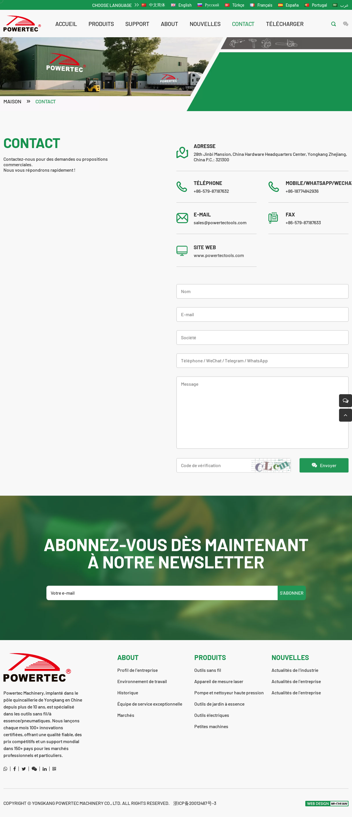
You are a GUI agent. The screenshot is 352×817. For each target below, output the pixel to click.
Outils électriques (211, 715)
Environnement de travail (142, 681)
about (169, 23)
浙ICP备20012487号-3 (194, 803)
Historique (127, 692)
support (137, 23)
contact (243, 23)
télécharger (285, 23)
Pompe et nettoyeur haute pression (229, 692)
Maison (12, 102)
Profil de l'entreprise (137, 670)
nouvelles (205, 23)
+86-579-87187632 (211, 191)
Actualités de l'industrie (295, 670)
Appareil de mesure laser (218, 681)
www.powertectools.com (219, 275)
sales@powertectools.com (220, 223)
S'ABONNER (292, 613)
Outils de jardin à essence (219, 703)
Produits (101, 23)
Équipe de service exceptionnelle (149, 703)
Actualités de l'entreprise (296, 681)
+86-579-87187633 (303, 223)
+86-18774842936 (302, 191)
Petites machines (211, 726)
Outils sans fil (207, 670)
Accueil (66, 23)
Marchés (125, 715)
